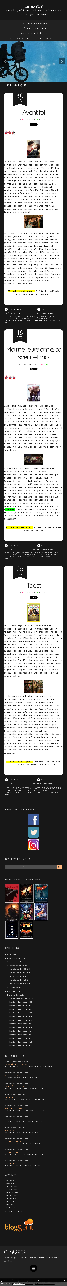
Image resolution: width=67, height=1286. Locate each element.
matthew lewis (45, 320)
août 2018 (10, 1201)
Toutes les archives (13, 1212)
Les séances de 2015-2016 (19, 984)
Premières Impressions (33, 23)
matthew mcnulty (19, 791)
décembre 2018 (12, 1192)
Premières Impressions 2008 (20, 1009)
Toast (34, 585)
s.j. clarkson (50, 793)
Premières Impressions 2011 (20, 1020)
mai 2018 (9, 1204)
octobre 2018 (11, 1195)
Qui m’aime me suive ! (14, 1108)
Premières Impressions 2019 (20, 1046)
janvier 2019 (11, 1190)
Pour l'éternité (45, 38)
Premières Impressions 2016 (20, 1038)
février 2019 (11, 1187)
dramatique (34, 317)
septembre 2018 (12, 1198)
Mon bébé (9, 1097)
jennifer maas (44, 557)
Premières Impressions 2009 (20, 1013)
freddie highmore (35, 793)
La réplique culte (20, 38)
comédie (25, 317)
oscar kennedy (53, 787)
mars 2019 (10, 1184)
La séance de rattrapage (33, 28)
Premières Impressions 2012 (20, 1024)
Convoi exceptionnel (14, 1130)
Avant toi (33, 112)
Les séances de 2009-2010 (19, 973)
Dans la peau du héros (33, 33)
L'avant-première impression (21, 998)
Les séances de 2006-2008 (19, 969)
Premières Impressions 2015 (20, 1035)
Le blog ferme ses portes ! (16, 1064)
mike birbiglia (36, 555)
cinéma (13, 317)
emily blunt (48, 555)
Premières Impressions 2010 (20, 1017)
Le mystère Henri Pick (14, 1086)
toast (43, 787)
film (19, 317)
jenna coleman (31, 320)
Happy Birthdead (12, 1152)
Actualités (11, 954)
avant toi (45, 317)
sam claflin (32, 319)
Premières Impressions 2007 (20, 1006)
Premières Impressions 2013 (20, 1028)
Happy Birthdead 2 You (15, 1141)
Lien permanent (13, 309)
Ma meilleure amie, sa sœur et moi (33, 353)
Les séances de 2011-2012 (19, 976)
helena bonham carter (15, 789)
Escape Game (11, 1163)
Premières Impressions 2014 (20, 1031)
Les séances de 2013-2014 (19, 980)
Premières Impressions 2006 (20, 1002)
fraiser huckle (34, 791)
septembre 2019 (12, 1181)
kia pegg (45, 791)
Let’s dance (10, 1119)
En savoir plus (19, 1284)
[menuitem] (33, 23)
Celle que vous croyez (14, 1075)
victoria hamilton (34, 789)
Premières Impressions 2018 (20, 1042)
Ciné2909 (33, 6)
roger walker (20, 793)
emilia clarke (20, 319)
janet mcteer (44, 319)
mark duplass (23, 555)
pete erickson (19, 557)
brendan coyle (17, 320)
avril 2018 (10, 1207)
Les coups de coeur (15, 988)
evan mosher (31, 557)
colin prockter (50, 789)
